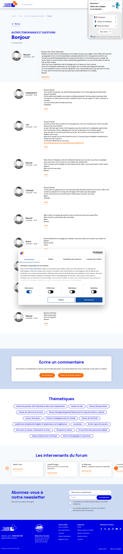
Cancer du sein (77, 406)
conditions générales (91, 502)
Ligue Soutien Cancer (9, 538)
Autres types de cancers (98, 424)
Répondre (45, 77)
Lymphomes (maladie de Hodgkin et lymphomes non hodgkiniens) (41, 424)
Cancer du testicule (90, 418)
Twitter (105, 529)
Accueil (14, 16)
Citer (46, 109)
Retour (17, 24)
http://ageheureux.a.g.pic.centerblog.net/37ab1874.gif (64, 143)
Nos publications (64, 530)
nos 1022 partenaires (33, 269)
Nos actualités (63, 527)
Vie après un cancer (64, 430)
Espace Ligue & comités (85, 530)
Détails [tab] (50, 259)
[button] (116, 468)
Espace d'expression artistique (44, 436)
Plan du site (102, 549)
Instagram (113, 529)
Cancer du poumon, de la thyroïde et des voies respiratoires (40, 406)
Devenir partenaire (65, 536)
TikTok (120, 529)
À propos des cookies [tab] (94, 259)
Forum (20, 16)
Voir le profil (18, 469)
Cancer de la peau (32, 418)
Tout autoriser (89, 300)
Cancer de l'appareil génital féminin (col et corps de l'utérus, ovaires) (76, 412)
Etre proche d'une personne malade (92, 430)
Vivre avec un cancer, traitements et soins (33, 430)
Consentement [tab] (29, 259)
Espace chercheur (83, 533)
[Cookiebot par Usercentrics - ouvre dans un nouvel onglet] (94, 252)
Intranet (80, 539)
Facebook (101, 529)
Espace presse (82, 536)
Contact (61, 533)
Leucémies (77, 424)
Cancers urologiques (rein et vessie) (60, 418)
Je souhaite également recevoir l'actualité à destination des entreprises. (89, 509)
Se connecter (104, 23)
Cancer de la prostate (98, 406)
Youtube (117, 529)
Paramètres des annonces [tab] (72, 259)
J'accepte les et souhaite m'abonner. (90, 503)
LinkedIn (109, 529)
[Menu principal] (120, 4)
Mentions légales (115, 549)
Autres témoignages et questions (35, 16)
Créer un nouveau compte (70, 375)
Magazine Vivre (63, 539)
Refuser (61, 300)
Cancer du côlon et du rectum (31, 412)
